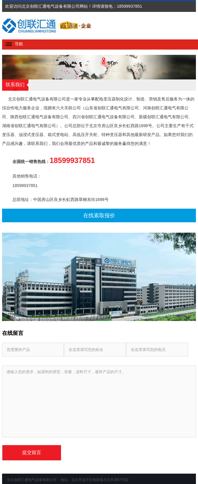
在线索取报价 (99, 215)
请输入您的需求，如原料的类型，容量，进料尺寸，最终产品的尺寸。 (99, 401)
